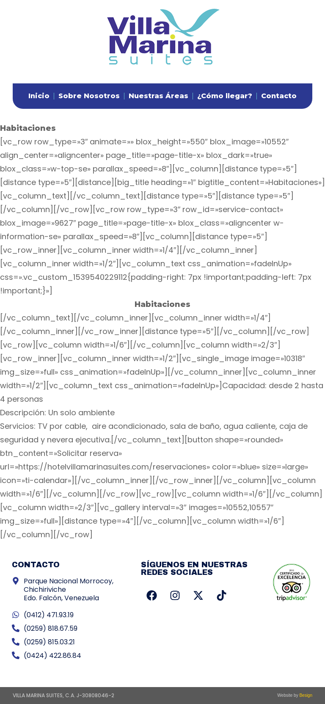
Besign (305, 695)
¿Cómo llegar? (224, 96)
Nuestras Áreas (158, 96)
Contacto (279, 96)
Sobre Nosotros (89, 96)
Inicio (39, 96)
